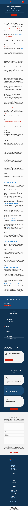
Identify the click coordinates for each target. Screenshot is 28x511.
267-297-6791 (14, 466)
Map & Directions (14, 491)
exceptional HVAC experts (19, 34)
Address (6, 434)
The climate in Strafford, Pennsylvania (11, 283)
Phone (5, 428)
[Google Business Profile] (10, 501)
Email (5, 431)
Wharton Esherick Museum (20, 251)
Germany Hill (10, 175)
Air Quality (13, 480)
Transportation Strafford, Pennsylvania (11, 267)
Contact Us (14, 482)
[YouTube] (15, 501)
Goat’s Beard (13, 220)
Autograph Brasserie (14, 234)
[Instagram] (17, 501)
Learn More (7, 305)
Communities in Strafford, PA (10, 182)
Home (14, 473)
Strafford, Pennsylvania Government (11, 203)
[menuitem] (10, 509)
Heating (14, 478)
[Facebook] (12, 501)
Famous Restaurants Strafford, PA (11, 218)
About (14, 475)
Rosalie (8, 227)
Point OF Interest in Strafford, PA (10, 241)
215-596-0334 (14, 469)
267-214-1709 (14, 463)
